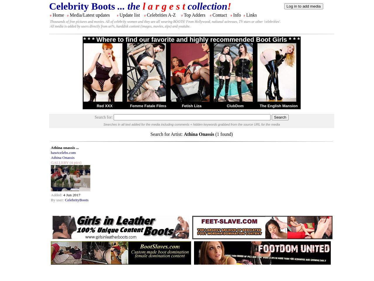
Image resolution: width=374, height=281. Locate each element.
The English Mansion (279, 106)
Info (237, 15)
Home (58, 15)
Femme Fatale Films (148, 106)
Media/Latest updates (90, 15)
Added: (57, 195)
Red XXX (104, 106)
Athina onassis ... (65, 147)
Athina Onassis (63, 157)
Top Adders (194, 15)
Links (251, 15)
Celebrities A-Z (161, 15)
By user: (58, 200)
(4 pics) (75, 162)
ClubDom (235, 106)
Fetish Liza (191, 106)
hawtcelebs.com (63, 152)
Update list (130, 15)
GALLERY (60, 162)
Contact (219, 15)
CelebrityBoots (77, 200)
